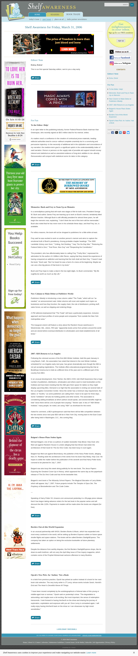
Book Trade (73, 14)
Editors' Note (113, 74)
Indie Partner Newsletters (77, 19)
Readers (55, 15)
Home (37, 15)
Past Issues (47, 19)
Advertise (45, 642)
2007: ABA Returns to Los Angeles (121, 105)
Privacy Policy (110, 642)
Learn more (91, 653)
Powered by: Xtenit (69, 647)
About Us (31, 642)
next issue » (72, 629)
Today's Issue (34, 19)
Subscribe (88, 642)
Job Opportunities (98, 642)
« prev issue (61, 629)
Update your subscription (91, 635)
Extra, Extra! (113, 78)
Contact (38, 642)
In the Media (80, 642)
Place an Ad (59, 19)
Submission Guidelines (56, 642)
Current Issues (70, 642)
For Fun (111, 85)
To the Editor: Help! (116, 89)
